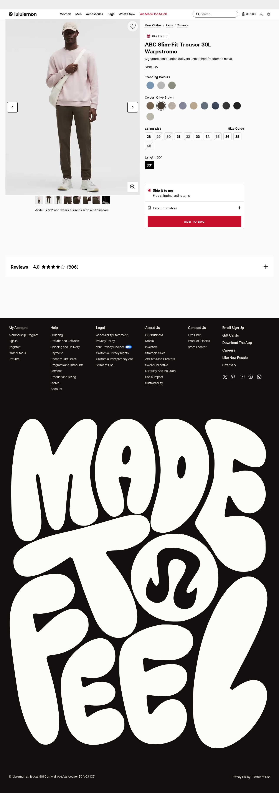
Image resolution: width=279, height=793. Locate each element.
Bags (110, 14)
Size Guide (236, 128)
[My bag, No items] (268, 14)
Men (78, 14)
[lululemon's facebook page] (251, 378)
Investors (151, 347)
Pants (169, 25)
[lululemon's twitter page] (225, 377)
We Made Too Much (153, 14)
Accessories (94, 14)
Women (65, 14)
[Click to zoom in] (132, 187)
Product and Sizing (63, 377)
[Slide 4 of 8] (68, 200)
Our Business (154, 335)
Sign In (13, 341)
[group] (72, 107)
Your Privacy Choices (114, 347)
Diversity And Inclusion (160, 371)
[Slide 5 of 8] (77, 200)
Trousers (182, 25)
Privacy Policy (105, 341)
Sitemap (229, 365)
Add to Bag (194, 221)
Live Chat (194, 335)
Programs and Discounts (67, 365)
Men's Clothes (153, 25)
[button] (194, 208)
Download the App (237, 342)
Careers (228, 350)
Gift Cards (230, 335)
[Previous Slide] (12, 107)
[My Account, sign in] (261, 14)
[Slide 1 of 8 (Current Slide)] (39, 200)
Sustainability (154, 383)
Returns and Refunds (65, 341)
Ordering (57, 335)
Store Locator (197, 347)
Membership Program (23, 335)
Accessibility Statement (112, 335)
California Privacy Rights (112, 353)
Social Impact (154, 377)
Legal (100, 327)
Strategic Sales (155, 353)
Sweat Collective (156, 365)
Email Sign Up (233, 327)
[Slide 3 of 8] (58, 200)
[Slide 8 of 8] (106, 200)
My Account (18, 327)
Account (56, 389)
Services (56, 371)
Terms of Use (104, 365)
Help (54, 327)
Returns (14, 359)
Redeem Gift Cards (63, 359)
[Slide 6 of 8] (87, 200)
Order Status (17, 353)
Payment (57, 353)
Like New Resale (235, 357)
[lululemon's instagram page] (259, 378)
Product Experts (199, 341)
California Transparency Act (114, 359)
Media (149, 341)
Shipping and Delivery (65, 347)
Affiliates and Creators (160, 359)
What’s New (127, 14)
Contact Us (197, 327)
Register (14, 347)
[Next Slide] (132, 107)
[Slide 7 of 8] (96, 200)
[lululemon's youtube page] (242, 378)
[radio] (150, 86)
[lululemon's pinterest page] (233, 378)
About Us (152, 327)
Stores (55, 383)
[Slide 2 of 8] (48, 200)
